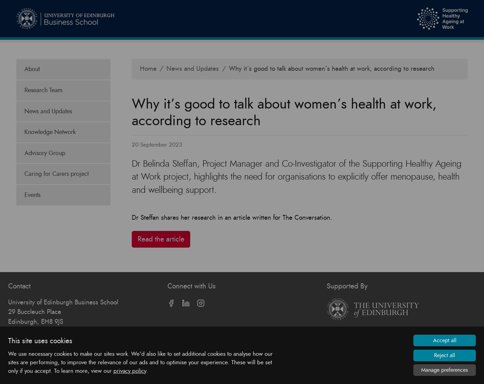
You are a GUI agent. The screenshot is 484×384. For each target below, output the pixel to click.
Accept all (444, 340)
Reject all (444, 355)
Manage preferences (444, 370)
